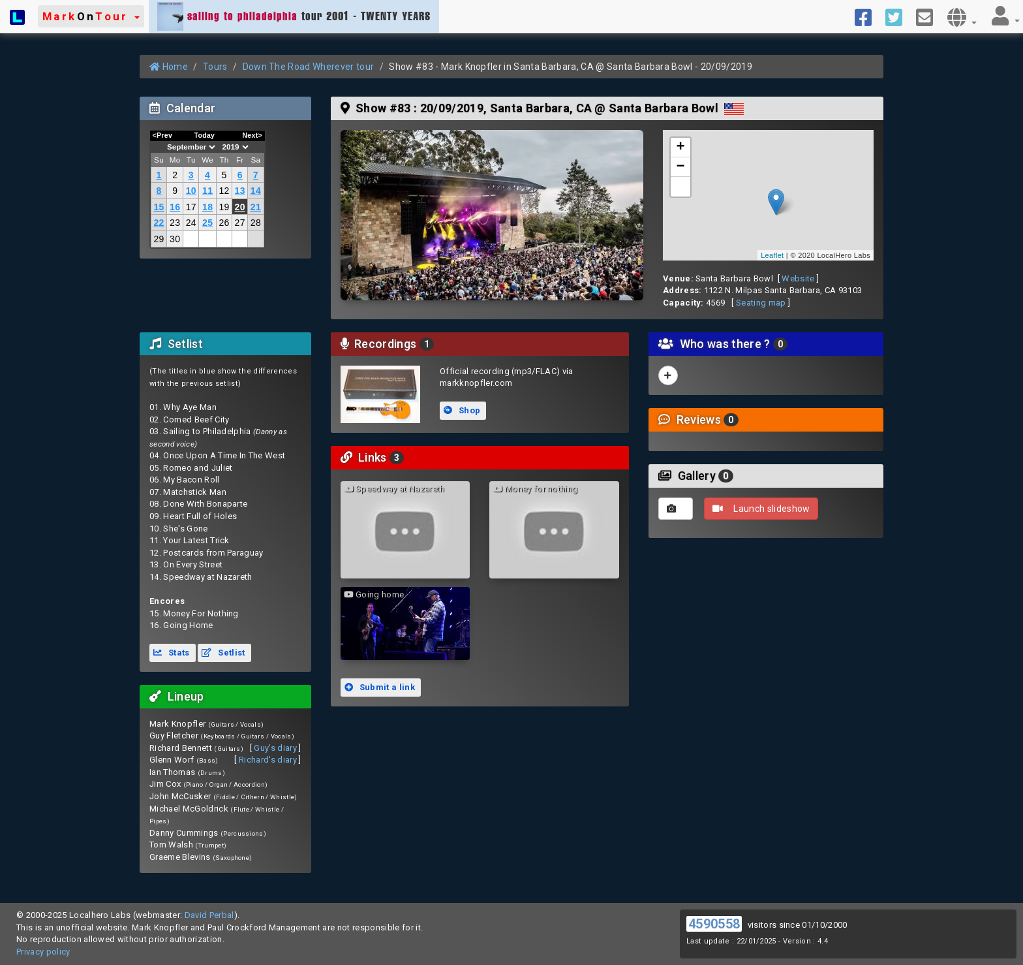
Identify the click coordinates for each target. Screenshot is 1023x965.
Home (168, 66)
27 (240, 222)
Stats (171, 652)
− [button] (681, 167)
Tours (215, 66)
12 (224, 190)
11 (207, 190)
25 (207, 222)
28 (256, 222)
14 (256, 190)
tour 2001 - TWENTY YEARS (294, 16)
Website (798, 278)
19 (224, 207)
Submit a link (379, 687)
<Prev (163, 135)
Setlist (223, 652)
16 (175, 207)
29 (158, 239)
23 (175, 222)
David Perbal (209, 915)
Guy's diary (275, 748)
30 (175, 239)
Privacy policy (43, 952)
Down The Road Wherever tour (308, 66)
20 (240, 207)
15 (158, 207)
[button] (91, 16)
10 (191, 190)
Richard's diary (268, 760)
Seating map (761, 303)
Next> (252, 135)
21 (256, 207)
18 (207, 207)
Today (204, 135)
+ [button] (681, 147)
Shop (462, 410)
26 (224, 222)
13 (240, 190)
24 (191, 222)
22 (158, 222)
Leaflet (772, 255)
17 (191, 207)
